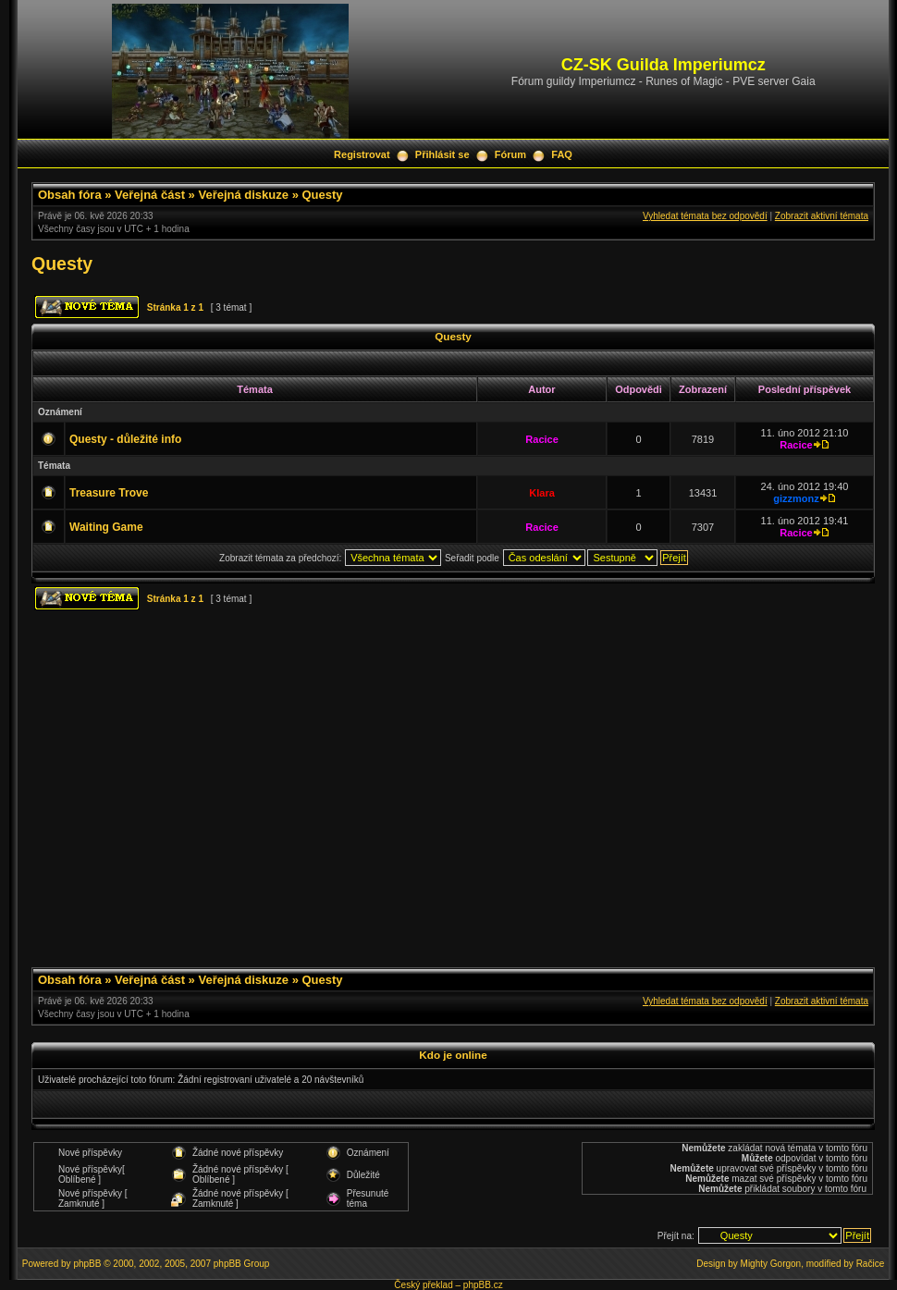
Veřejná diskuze (243, 195)
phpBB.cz (483, 1285)
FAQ (561, 154)
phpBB (87, 1264)
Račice (870, 1264)
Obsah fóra (70, 195)
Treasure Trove (108, 492)
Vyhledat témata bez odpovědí (705, 216)
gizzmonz (796, 498)
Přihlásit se (442, 154)
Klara (542, 492)
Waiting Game (106, 527)
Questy (321, 195)
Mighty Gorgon (771, 1264)
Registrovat (362, 154)
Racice (541, 439)
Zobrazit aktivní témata (821, 216)
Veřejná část (150, 195)
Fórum (510, 154)
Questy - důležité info (125, 439)
